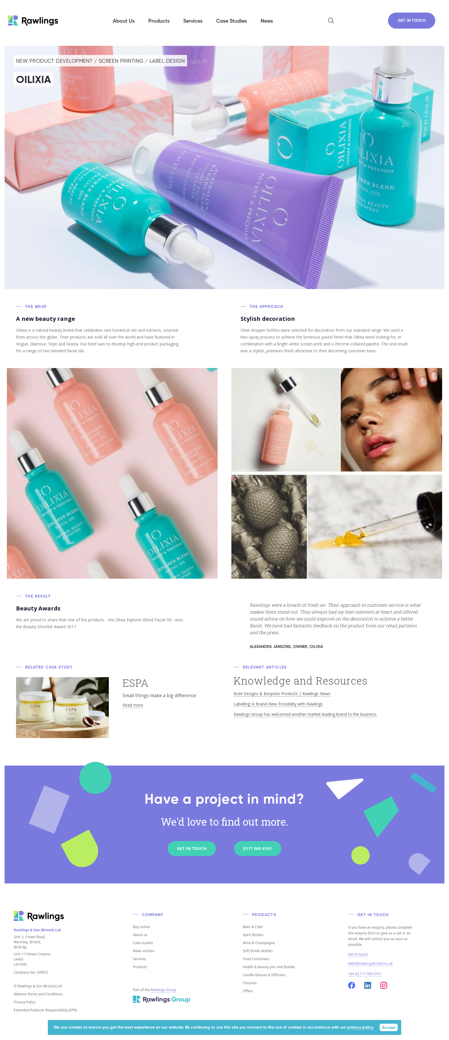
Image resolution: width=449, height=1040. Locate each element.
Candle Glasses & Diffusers (264, 974)
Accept (388, 1028)
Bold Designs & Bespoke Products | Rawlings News (282, 693)
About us (140, 934)
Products (140, 966)
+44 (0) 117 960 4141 (364, 973)
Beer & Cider (253, 926)
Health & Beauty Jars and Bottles (269, 966)
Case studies (143, 942)
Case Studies (231, 21)
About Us (124, 21)
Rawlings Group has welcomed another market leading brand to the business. (305, 714)
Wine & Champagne (259, 942)
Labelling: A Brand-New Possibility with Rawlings (278, 704)
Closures (250, 982)
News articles (143, 950)
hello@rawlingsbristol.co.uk (370, 963)
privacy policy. (360, 1027)
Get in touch (358, 954)
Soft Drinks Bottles (258, 950)
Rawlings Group (163, 989)
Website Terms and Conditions (38, 994)
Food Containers (256, 958)
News (267, 21)
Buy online (141, 926)
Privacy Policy (25, 1002)
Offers (248, 990)
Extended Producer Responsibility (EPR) (45, 1010)
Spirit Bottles (253, 934)
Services (139, 958)
